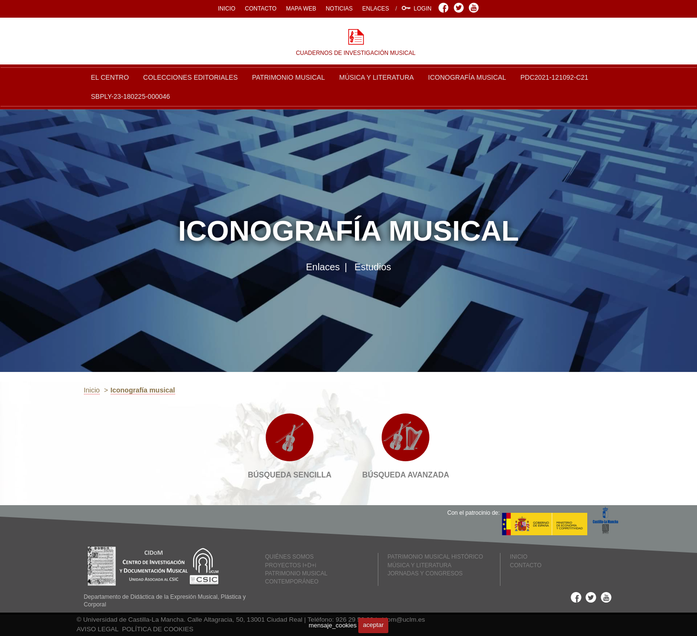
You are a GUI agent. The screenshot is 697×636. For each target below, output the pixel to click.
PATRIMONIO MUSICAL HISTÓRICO (435, 556)
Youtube (474, 7)
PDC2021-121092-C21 (554, 77)
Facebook (444, 7)
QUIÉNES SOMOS (289, 556)
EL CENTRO (110, 77)
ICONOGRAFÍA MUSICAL (467, 77)
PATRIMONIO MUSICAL (288, 77)
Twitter (460, 7)
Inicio (92, 390)
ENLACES (375, 8)
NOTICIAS (339, 8)
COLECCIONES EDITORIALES (190, 77)
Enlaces (323, 267)
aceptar (373, 624)
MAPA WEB (301, 8)
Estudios (372, 267)
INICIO (227, 8)
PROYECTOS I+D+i (290, 565)
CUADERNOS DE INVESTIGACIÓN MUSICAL (356, 53)
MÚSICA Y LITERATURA (376, 77)
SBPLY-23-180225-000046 (130, 96)
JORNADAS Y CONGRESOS (425, 573)
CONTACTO (260, 8)
